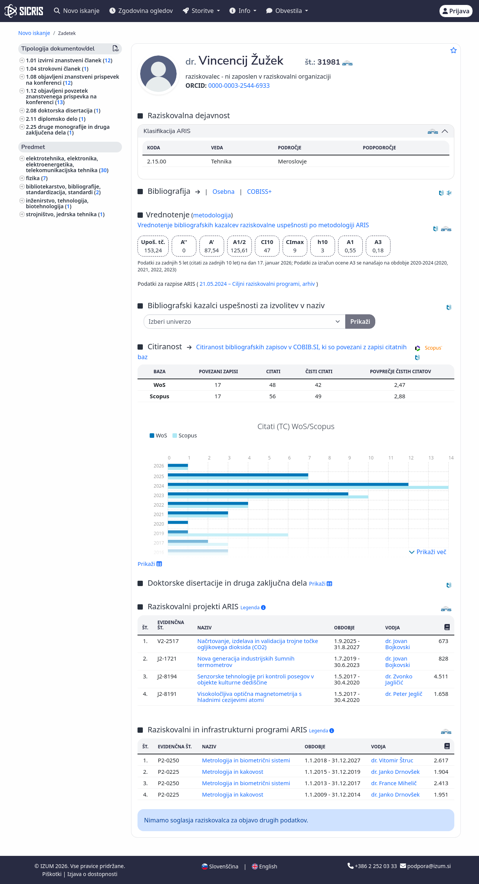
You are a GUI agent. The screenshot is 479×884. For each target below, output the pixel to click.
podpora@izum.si (425, 866)
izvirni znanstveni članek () (75, 60)
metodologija (212, 215)
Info (240, 10)
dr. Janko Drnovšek (396, 771)
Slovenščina (220, 866)
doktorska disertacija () (69, 110)
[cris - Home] (24, 11)
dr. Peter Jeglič (403, 693)
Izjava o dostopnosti (92, 874)
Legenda (253, 607)
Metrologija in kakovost (233, 771)
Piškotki (52, 874)
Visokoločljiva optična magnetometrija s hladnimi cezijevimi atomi (249, 696)
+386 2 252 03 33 (373, 866)
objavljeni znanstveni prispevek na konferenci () (72, 79)
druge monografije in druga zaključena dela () (68, 129)
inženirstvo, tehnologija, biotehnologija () (57, 203)
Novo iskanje (77, 10)
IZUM (47, 866)
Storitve (199, 10)
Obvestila (285, 10)
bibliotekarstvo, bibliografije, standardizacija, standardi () (63, 189)
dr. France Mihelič (394, 783)
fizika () (36, 178)
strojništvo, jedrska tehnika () (65, 214)
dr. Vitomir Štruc (393, 760)
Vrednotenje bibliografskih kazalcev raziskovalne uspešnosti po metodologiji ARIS (253, 225)
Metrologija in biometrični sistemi (247, 760)
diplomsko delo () (61, 118)
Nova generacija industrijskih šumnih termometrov (246, 661)
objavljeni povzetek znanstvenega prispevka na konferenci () (61, 96)
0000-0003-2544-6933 (239, 85)
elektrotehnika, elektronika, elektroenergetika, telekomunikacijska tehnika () (67, 164)
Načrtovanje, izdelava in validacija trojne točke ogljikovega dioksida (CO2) (257, 644)
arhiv (309, 283)
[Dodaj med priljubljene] (453, 50)
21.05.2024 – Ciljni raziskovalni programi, (250, 283)
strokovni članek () (63, 68)
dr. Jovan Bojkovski (398, 644)
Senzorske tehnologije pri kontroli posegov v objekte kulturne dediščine (255, 679)
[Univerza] (245, 321)
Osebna (224, 191)
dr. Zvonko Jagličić (399, 679)
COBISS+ (259, 191)
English (264, 866)
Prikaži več (427, 552)
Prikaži (150, 563)
